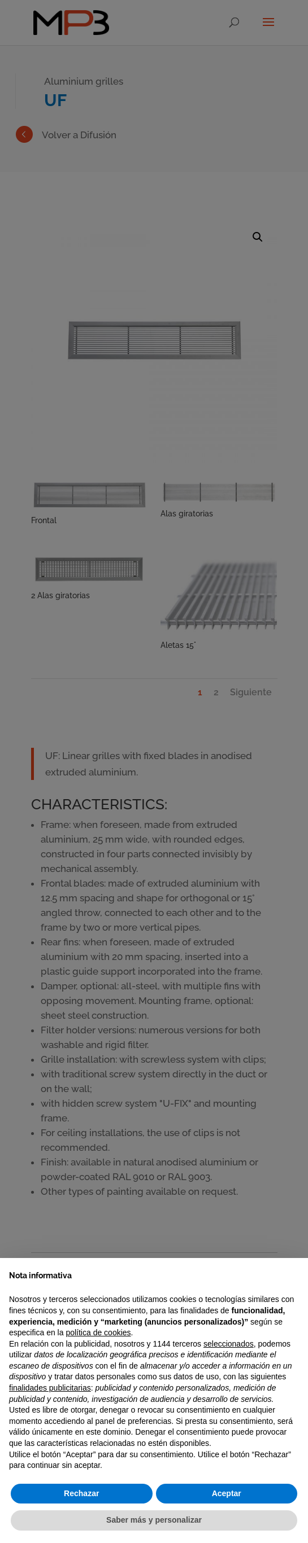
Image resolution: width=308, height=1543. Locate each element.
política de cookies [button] (98, 1332)
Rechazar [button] (81, 1493)
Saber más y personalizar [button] (154, 1519)
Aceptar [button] (226, 1493)
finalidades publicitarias (50, 1387)
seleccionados (228, 1343)
